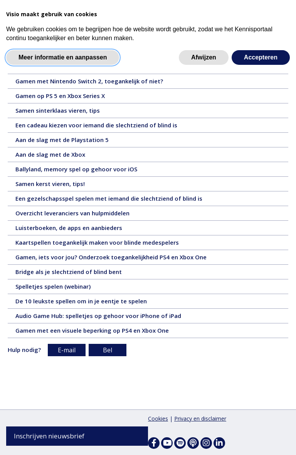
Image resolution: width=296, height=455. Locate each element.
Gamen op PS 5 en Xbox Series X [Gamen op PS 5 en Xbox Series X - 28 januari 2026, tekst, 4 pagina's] (71, 97)
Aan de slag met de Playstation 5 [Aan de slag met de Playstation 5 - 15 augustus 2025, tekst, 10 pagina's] (75, 141)
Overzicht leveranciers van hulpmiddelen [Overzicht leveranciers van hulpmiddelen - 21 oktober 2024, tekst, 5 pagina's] (84, 215)
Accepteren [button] (261, 57)
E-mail (67, 350)
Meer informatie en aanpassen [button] (62, 57)
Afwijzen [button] (203, 57)
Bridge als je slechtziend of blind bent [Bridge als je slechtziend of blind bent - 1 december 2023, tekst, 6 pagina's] (82, 273)
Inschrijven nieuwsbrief (49, 435)
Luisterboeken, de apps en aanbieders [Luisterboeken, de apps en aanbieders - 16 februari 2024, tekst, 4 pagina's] (80, 229)
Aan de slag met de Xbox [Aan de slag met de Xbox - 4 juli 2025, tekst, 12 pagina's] (62, 156)
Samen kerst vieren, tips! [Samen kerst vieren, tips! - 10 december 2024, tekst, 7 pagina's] (64, 185)
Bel (107, 350)
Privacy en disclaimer (200, 418)
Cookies (158, 418)
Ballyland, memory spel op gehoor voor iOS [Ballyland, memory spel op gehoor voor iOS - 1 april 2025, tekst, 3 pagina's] (88, 171)
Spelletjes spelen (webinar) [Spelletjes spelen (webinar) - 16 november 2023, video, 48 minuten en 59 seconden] (67, 288)
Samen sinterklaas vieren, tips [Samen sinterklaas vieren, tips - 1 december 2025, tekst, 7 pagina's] (71, 112)
